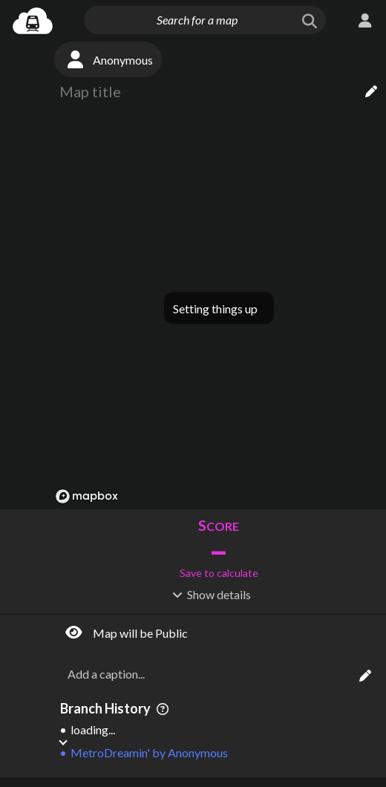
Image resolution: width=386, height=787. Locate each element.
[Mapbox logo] (87, 496)
